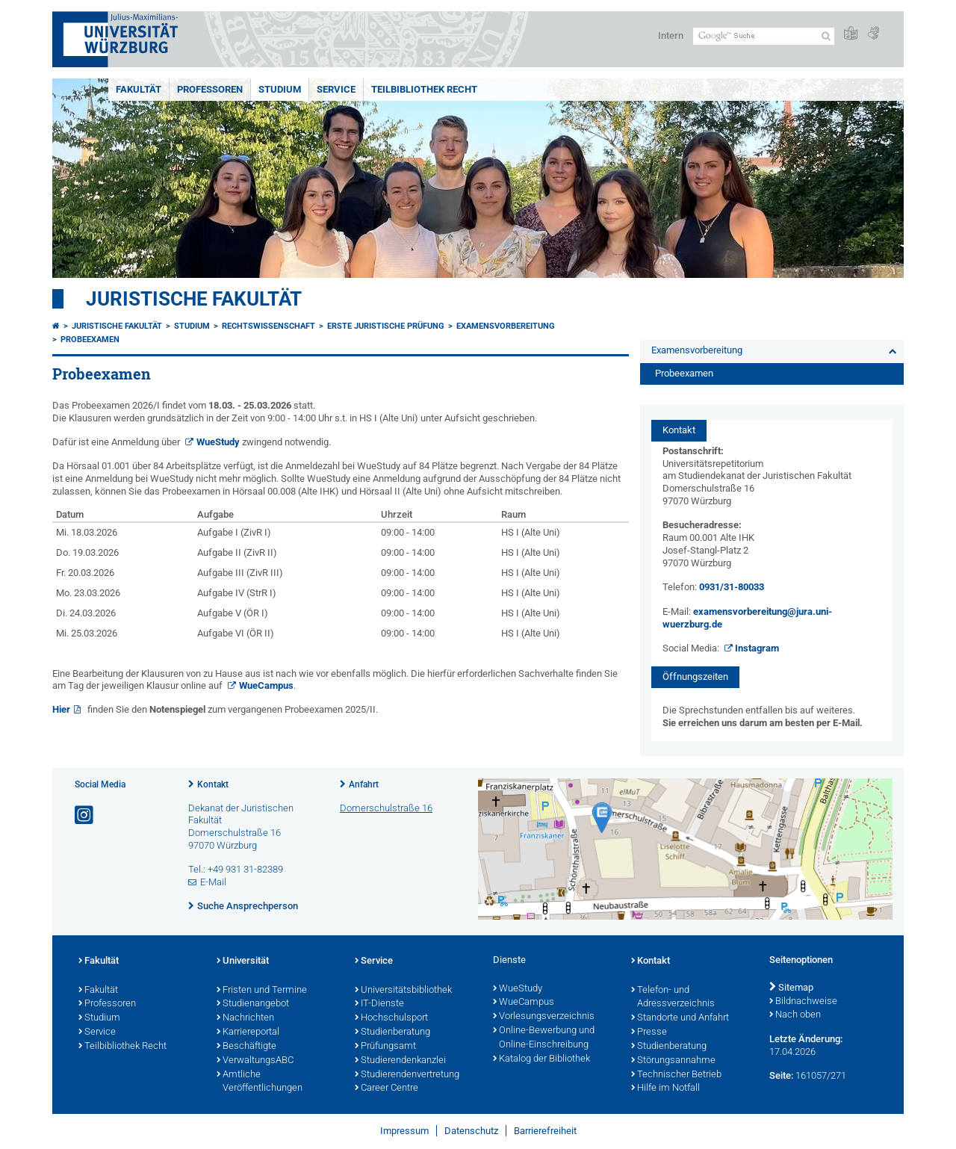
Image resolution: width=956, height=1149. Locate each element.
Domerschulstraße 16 (386, 808)
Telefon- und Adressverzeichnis (673, 998)
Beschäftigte (246, 1046)
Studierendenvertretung (407, 1075)
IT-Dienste (379, 1004)
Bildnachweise (803, 1002)
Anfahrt (364, 784)
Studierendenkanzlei (400, 1061)
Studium (279, 89)
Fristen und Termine (262, 990)
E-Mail (213, 882)
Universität (243, 961)
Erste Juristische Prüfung (385, 326)
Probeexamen (90, 339)
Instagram (757, 648)
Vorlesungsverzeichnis (544, 1016)
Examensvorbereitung (505, 326)
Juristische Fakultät (194, 299)
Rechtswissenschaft (268, 326)
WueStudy (218, 441)
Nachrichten (245, 1018)
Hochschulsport (391, 1018)
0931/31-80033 (731, 586)
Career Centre (386, 1088)
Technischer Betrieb (676, 1075)
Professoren (210, 89)
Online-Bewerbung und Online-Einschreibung (544, 1038)
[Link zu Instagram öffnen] (85, 815)
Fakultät (138, 89)
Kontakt (213, 784)
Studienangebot (253, 1004)
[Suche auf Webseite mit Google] (763, 36)
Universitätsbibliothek (403, 990)
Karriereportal (248, 1032)
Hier (61, 709)
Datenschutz (471, 1130)
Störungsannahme (673, 1061)
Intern (670, 35)
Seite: (781, 1075)
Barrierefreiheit (545, 1130)
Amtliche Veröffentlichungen (259, 1082)
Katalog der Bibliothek (541, 1059)
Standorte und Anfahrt (680, 1018)
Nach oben (795, 1015)
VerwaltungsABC (255, 1061)
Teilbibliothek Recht (424, 89)
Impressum (404, 1130)
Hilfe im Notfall (665, 1088)
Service (336, 89)
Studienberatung (392, 1032)
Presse (649, 1032)
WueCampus (266, 685)
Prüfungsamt (385, 1046)
